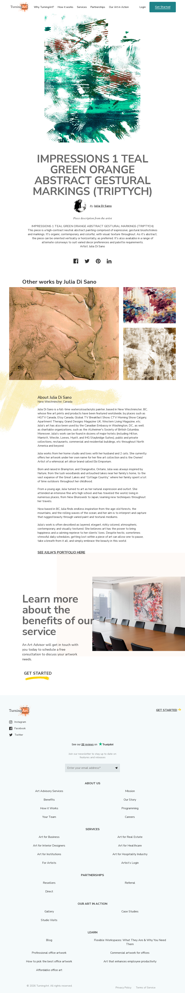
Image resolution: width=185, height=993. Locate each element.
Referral (130, 883)
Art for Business (49, 837)
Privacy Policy (123, 987)
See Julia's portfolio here (61, 552)
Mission (130, 791)
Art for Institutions (49, 854)
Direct (49, 891)
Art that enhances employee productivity (129, 961)
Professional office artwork (49, 953)
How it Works (49, 808)
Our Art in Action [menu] (119, 7)
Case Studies (129, 911)
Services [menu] (82, 7)
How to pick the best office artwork (49, 961)
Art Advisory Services (49, 791)
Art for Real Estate (130, 837)
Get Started (162, 7)
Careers (130, 817)
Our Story (130, 800)
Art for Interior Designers (49, 846)
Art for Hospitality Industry (129, 854)
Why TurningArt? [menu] (44, 7)
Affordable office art (49, 970)
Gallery (49, 911)
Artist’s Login (130, 863)
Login (143, 7)
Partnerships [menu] (97, 7)
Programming (129, 808)
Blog (49, 940)
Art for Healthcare (130, 846)
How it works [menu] (65, 7)
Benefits (49, 800)
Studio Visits (49, 920)
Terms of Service (146, 987)
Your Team (49, 817)
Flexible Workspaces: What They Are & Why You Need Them (130, 942)
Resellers (49, 883)
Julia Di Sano (103, 206)
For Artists (49, 863)
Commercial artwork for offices (129, 953)
